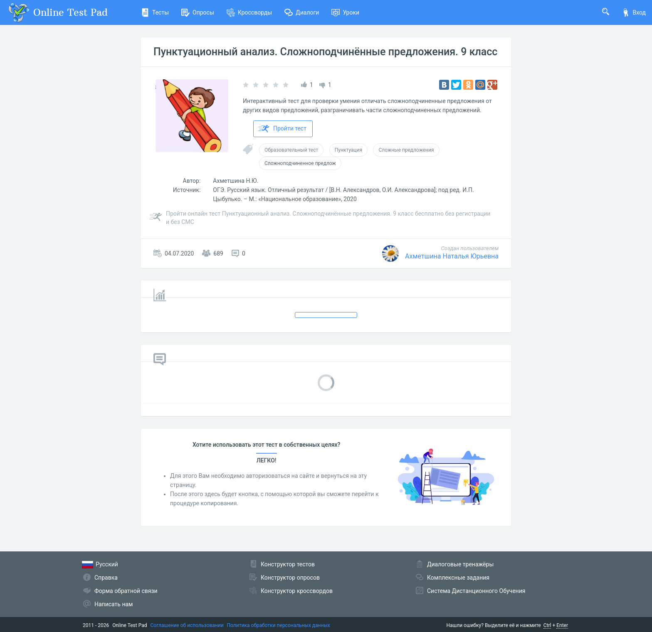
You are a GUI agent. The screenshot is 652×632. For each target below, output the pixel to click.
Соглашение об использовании (187, 625)
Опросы (197, 12)
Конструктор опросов (290, 577)
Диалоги (301, 12)
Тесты (155, 12)
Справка (106, 577)
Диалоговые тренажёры (460, 564)
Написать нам (113, 604)
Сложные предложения (406, 150)
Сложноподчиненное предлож (300, 163)
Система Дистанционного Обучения (476, 591)
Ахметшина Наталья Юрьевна (452, 256)
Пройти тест (282, 128)
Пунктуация (348, 150)
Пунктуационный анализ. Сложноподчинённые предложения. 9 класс (325, 52)
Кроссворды (249, 12)
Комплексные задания (458, 577)
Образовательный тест (291, 150)
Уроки (345, 12)
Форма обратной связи (126, 591)
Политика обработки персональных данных (278, 625)
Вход (634, 12)
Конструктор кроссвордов (297, 591)
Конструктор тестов (288, 564)
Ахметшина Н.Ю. (235, 180)
